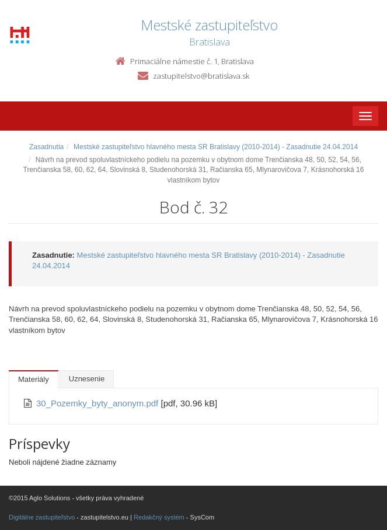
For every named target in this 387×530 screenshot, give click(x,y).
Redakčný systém (159, 517)
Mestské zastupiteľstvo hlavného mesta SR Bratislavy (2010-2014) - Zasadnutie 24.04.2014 (216, 147)
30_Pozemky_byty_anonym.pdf (98, 403)
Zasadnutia (46, 147)
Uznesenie (86, 378)
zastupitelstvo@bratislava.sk (201, 76)
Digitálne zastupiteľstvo (42, 517)
